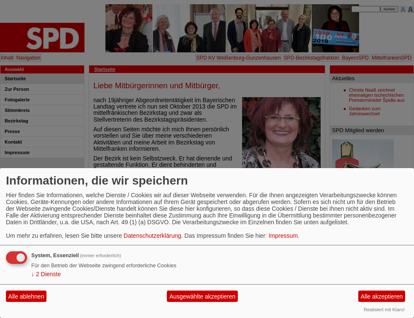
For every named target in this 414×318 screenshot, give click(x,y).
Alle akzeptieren (382, 296)
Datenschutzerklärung (152, 235)
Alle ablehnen (26, 296)
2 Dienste (46, 274)
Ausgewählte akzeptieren (202, 296)
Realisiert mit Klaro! (384, 309)
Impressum (283, 235)
